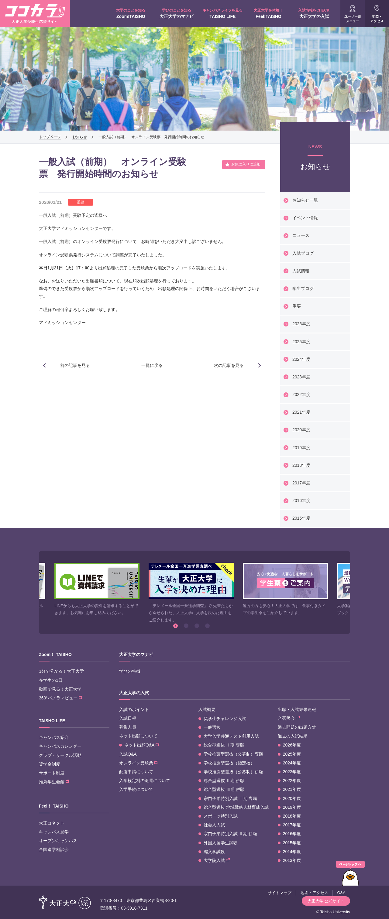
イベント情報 (305, 217)
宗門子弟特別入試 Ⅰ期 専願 (230, 798)
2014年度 (292, 851)
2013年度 (292, 860)
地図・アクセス (377, 19)
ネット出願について (138, 735)
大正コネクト (51, 823)
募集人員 (127, 727)
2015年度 (301, 518)
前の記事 (75, 365)
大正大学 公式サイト (326, 901)
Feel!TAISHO (268, 13)
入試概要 (206, 709)
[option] (96, 590)
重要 (296, 306)
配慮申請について (136, 771)
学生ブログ (303, 288)
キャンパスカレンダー (60, 746)
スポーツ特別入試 (221, 816)
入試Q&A (128, 754)
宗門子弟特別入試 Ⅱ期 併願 (230, 833)
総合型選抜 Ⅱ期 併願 (224, 780)
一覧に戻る (152, 365)
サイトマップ (279, 892)
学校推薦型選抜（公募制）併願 (233, 771)
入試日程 (127, 718)
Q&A (341, 892)
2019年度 (301, 447)
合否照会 (289, 718)
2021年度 (301, 412)
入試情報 (300, 270)
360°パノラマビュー (60, 697)
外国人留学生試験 (221, 842)
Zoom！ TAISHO (55, 654)
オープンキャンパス (58, 840)
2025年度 (301, 341)
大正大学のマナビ (177, 13)
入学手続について (136, 789)
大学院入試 (217, 860)
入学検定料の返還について (144, 780)
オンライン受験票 (138, 762)
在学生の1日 (51, 680)
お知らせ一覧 (305, 200)
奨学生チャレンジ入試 (225, 718)
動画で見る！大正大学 (60, 689)
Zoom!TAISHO (131, 13)
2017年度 (301, 482)
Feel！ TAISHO (54, 806)
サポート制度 (51, 772)
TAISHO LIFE (223, 13)
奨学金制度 (49, 764)
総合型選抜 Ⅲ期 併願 (224, 789)
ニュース (300, 235)
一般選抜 (212, 727)
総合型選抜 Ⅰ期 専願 (224, 745)
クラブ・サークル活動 (60, 755)
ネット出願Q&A (141, 745)
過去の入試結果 (293, 735)
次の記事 (229, 365)
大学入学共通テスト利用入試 (231, 736)
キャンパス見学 (54, 831)
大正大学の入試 (314, 13)
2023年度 (301, 376)
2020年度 (301, 429)
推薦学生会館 (54, 781)
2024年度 (301, 359)
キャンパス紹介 (54, 737)
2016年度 (301, 500)
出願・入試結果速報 (297, 709)
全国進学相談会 (54, 849)
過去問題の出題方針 (297, 727)
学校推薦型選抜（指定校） (229, 762)
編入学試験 (214, 851)
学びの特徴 (129, 671)
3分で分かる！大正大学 (61, 671)
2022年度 (301, 394)
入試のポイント (134, 709)
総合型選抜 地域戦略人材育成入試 (236, 807)
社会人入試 (214, 824)
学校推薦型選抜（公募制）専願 (233, 754)
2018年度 (301, 465)
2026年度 (301, 323)
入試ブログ (303, 253)
